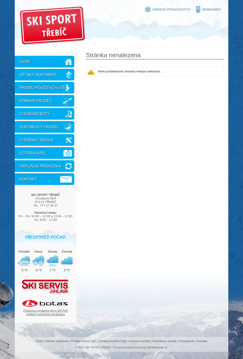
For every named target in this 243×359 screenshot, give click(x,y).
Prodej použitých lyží (42, 88)
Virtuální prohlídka (40, 166)
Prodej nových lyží (83, 341)
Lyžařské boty (34, 114)
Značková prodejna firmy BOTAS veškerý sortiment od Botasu (45, 312)
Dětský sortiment (38, 75)
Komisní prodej (35, 101)
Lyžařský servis (36, 140)
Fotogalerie (32, 153)
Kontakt (28, 179)
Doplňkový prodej (39, 127)
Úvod (24, 62)
